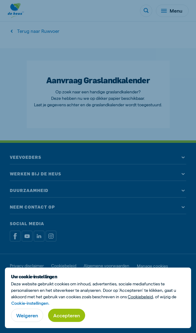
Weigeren (27, 315)
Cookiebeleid (140, 296)
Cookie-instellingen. (30, 303)
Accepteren (66, 315)
